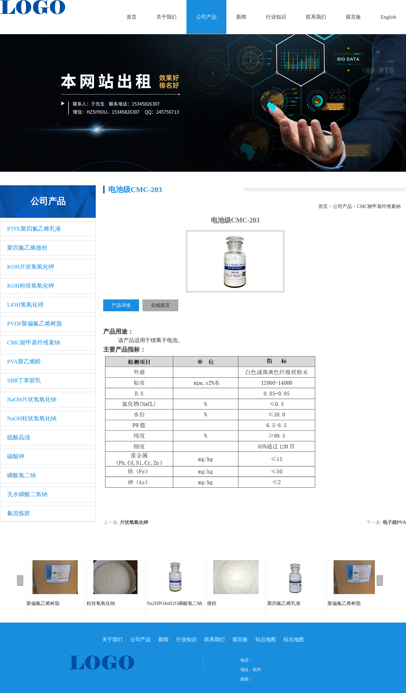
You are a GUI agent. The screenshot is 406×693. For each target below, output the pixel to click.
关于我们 (166, 17)
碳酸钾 (15, 456)
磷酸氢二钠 (21, 475)
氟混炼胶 (18, 513)
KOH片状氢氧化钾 (30, 267)
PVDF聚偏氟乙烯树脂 (34, 323)
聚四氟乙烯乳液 (283, 603)
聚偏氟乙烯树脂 (43, 603)
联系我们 (316, 17)
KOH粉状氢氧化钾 (30, 285)
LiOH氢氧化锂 (25, 304)
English (388, 17)
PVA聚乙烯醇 (24, 361)
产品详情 (121, 305)
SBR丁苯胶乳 (24, 380)
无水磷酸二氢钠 (27, 494)
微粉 (212, 603)
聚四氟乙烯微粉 (27, 248)
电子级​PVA (394, 522)
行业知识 (276, 17)
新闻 (241, 17)
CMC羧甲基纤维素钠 (33, 342)
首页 (132, 17)
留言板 (353, 17)
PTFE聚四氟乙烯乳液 (34, 229)
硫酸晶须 (18, 437)
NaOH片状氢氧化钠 (32, 399)
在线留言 (160, 305)
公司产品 (206, 17)
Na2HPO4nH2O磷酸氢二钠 (174, 603)
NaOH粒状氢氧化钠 (32, 418)
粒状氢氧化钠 (101, 603)
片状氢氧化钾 (134, 522)
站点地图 (265, 639)
